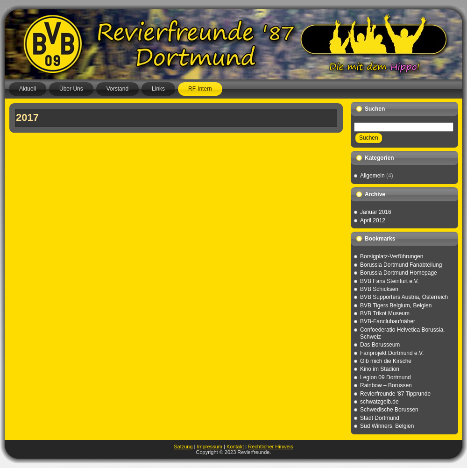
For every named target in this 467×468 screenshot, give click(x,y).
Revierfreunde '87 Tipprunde (395, 393)
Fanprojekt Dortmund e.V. (392, 353)
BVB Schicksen (379, 289)
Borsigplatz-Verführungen (391, 256)
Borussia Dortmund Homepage (398, 272)
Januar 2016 (375, 212)
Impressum (209, 446)
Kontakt (235, 446)
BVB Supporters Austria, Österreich (404, 297)
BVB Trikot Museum (385, 313)
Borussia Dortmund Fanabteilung (401, 265)
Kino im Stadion (379, 369)
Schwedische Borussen (389, 409)
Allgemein (372, 175)
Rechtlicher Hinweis (270, 446)
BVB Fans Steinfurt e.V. (389, 281)
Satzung (183, 446)
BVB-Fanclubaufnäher (387, 321)
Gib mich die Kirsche (385, 361)
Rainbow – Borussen (386, 385)
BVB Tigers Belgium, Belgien (396, 305)
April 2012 (372, 220)
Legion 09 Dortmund (385, 377)
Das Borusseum (380, 344)
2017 (27, 117)
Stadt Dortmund (379, 418)
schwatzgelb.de (379, 401)
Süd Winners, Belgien (387, 426)
